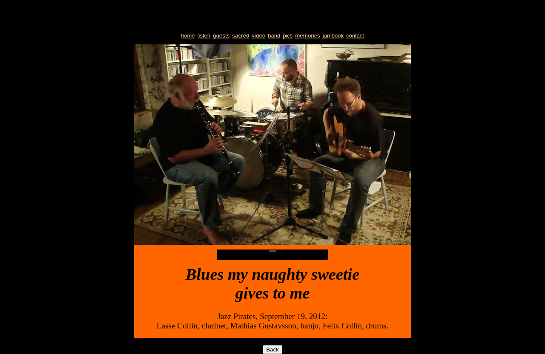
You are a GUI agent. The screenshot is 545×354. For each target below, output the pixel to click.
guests (221, 35)
